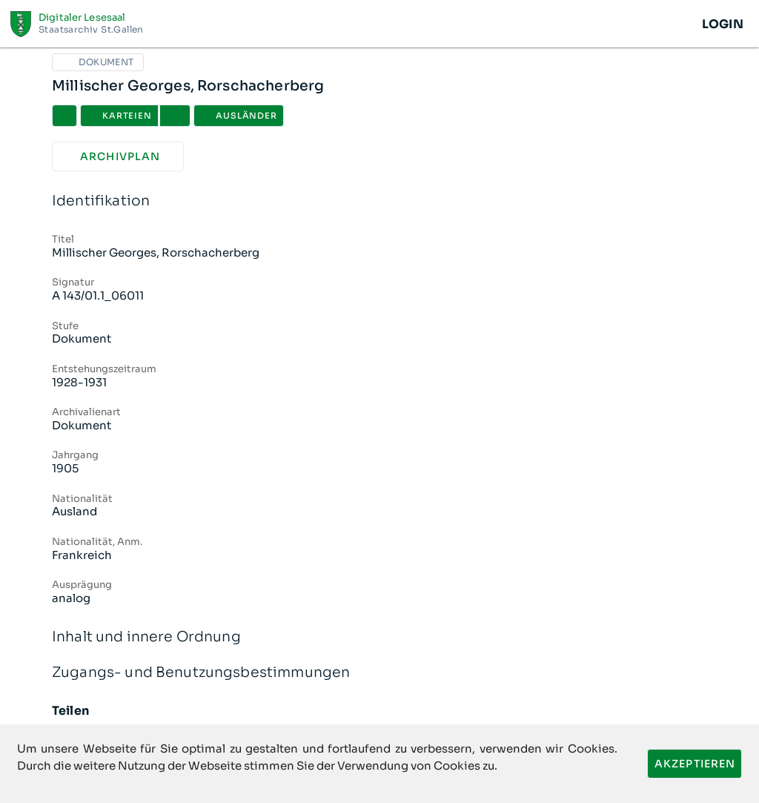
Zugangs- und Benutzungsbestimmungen (379, 673)
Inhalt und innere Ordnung (379, 637)
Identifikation (379, 201)
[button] (174, 116)
